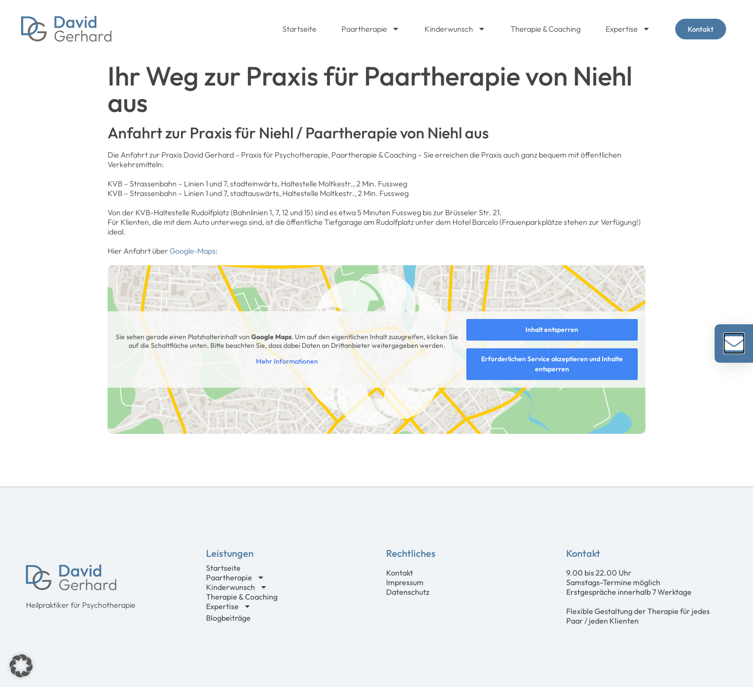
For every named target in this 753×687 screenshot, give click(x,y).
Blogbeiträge (228, 618)
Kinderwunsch (455, 28)
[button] (21, 666)
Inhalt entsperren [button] (551, 329)
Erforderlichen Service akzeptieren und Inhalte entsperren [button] (552, 364)
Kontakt (399, 572)
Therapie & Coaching (545, 29)
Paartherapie (370, 28)
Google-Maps (193, 251)
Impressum (405, 582)
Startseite (299, 29)
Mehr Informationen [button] (287, 361)
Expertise (628, 28)
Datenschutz (407, 592)
